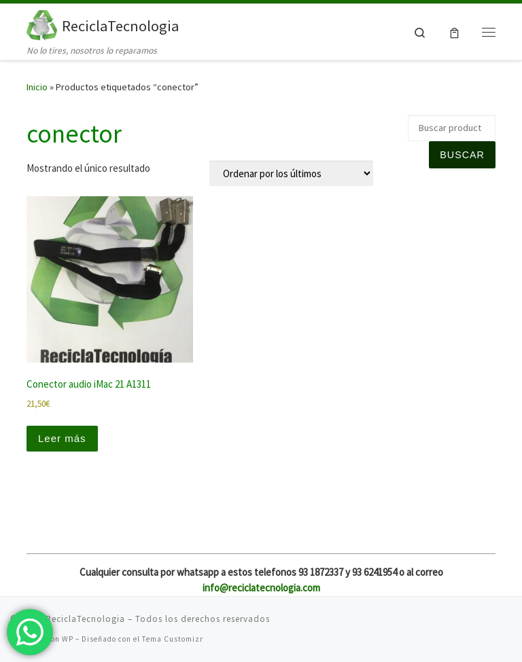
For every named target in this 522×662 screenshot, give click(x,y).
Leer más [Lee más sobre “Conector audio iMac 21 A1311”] (62, 438)
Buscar (462, 154)
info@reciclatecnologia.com (261, 587)
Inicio (37, 87)
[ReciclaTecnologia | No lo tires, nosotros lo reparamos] (42, 23)
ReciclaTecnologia (85, 619)
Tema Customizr (172, 639)
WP (67, 639)
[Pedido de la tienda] (291, 173)
